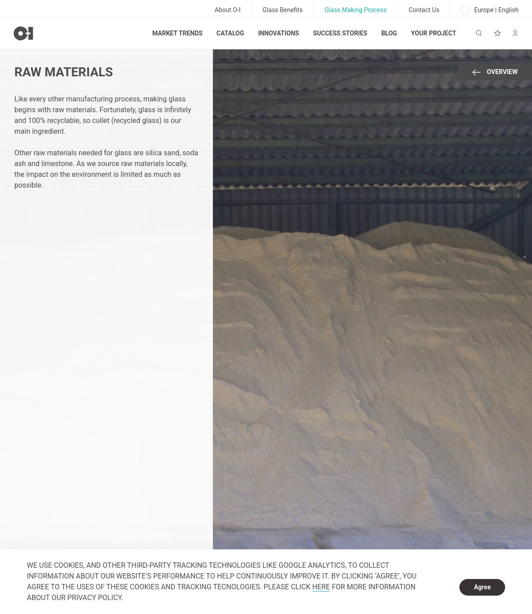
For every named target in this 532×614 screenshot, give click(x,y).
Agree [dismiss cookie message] (482, 587)
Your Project (433, 33)
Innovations (278, 33)
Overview (495, 71)
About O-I (228, 9)
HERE (321, 587)
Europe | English (490, 9)
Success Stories (340, 33)
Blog (389, 33)
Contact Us (424, 9)
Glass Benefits (283, 9)
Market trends (177, 33)
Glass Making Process (355, 9)
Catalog (230, 33)
